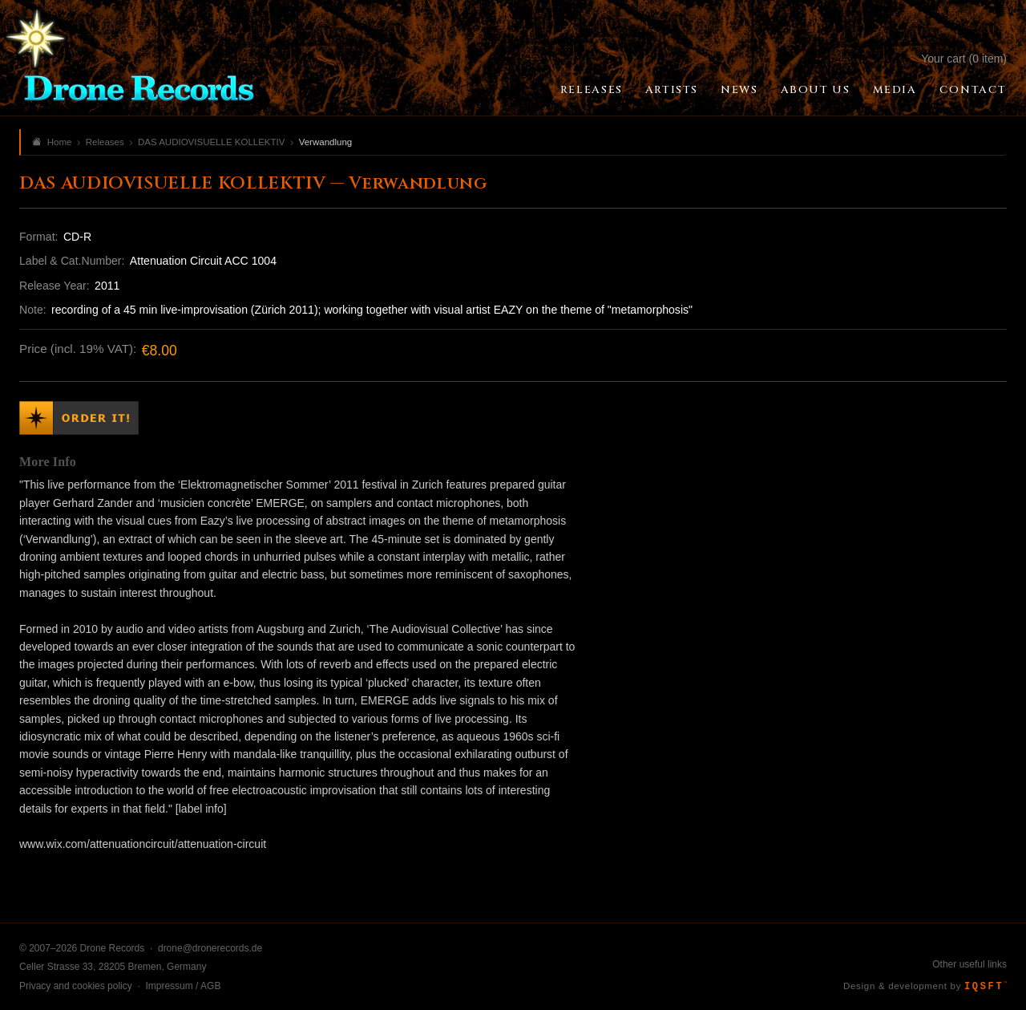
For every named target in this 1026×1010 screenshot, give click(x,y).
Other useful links (969, 964)
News (739, 90)
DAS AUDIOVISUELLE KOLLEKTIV (211, 142)
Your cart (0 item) (964, 58)
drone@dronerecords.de (210, 948)
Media (895, 90)
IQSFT (985, 986)
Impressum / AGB (182, 986)
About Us (815, 90)
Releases (591, 90)
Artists (671, 90)
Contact (973, 90)
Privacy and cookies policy (75, 986)
